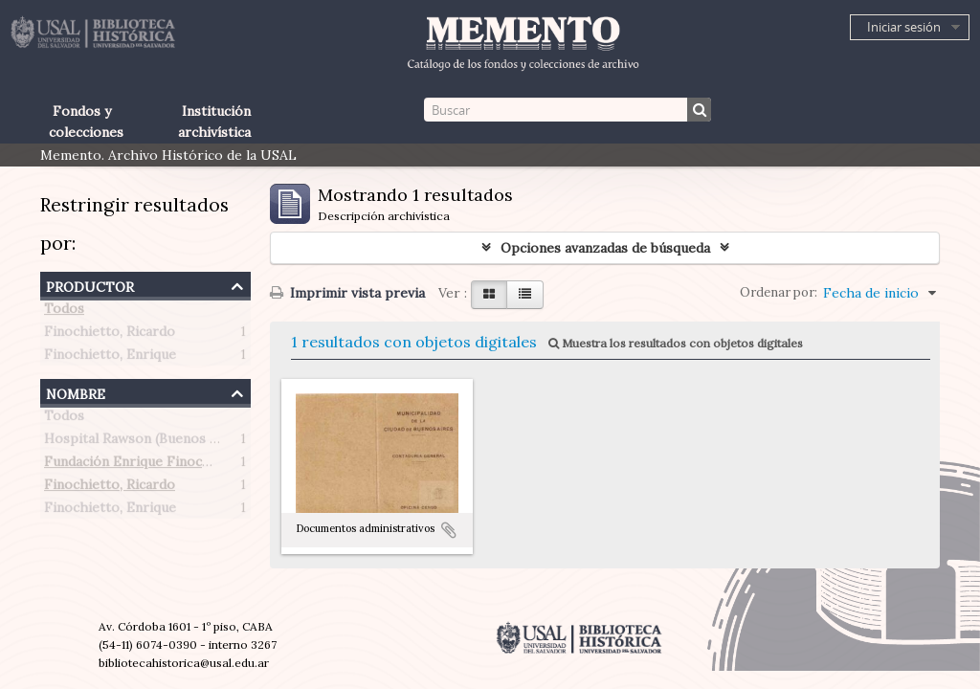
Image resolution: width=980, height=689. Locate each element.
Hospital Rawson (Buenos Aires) (146, 442)
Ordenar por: (778, 292)
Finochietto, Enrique (110, 358)
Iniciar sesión (904, 26)
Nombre (75, 392)
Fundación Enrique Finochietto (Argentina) (181, 465)
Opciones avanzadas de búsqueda (605, 247)
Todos (64, 312)
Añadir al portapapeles (448, 530)
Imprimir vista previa (347, 292)
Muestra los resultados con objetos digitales (675, 343)
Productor (90, 285)
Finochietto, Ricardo (109, 335)
